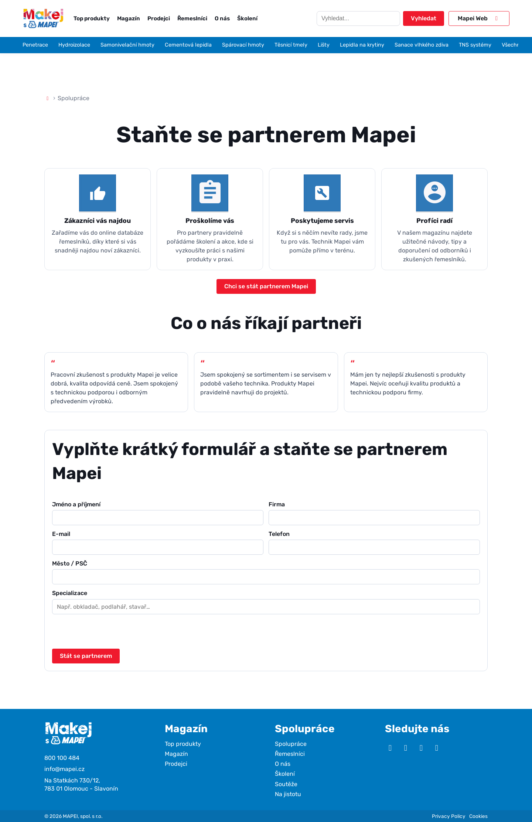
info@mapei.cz (64, 768)
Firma (374, 513)
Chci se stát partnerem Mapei (266, 286)
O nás (222, 18)
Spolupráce (291, 743)
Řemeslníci (192, 18)
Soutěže (286, 784)
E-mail (157, 542)
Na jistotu (288, 794)
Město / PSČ (266, 572)
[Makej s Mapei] (43, 18)
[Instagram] (405, 748)
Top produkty (92, 18)
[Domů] (47, 98)
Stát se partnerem (86, 655)
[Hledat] (358, 18)
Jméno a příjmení (157, 513)
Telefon (374, 542)
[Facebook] (421, 748)
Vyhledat (423, 18)
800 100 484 (61, 757)
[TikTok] (437, 748)
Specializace (266, 602)
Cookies (478, 816)
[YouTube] (390, 748)
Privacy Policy (449, 816)
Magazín (128, 18)
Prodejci (158, 18)
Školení (247, 18)
